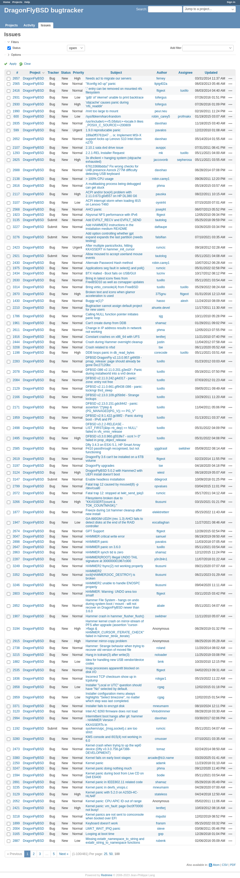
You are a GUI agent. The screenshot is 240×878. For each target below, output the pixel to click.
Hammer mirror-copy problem (106, 641)
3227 (16, 227)
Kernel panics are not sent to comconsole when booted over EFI (115, 816)
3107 (16, 202)
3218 (16, 816)
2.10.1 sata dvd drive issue (104, 148)
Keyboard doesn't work (102, 823)
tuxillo (184, 90)
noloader (161, 655)
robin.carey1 (161, 179)
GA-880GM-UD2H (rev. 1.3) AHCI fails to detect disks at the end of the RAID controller (114, 522)
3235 (16, 787)
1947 (16, 522)
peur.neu (161, 111)
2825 (16, 160)
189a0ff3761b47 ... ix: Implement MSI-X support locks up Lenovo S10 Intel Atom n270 (113, 138)
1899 (16, 823)
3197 (16, 466)
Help (27, 2)
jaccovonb (161, 160)
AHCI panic (94, 209)
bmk (161, 662)
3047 (16, 536)
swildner (184, 448)
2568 (16, 209)
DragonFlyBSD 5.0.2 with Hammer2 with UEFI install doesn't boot (114, 472)
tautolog (160, 220)
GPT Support (95, 531)
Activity (29, 25)
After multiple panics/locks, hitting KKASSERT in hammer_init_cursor (110, 247)
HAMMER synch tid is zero (104, 552)
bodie (161, 775)
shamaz (160, 323)
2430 (16, 263)
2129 (16, 388)
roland (160, 648)
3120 (16, 711)
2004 (16, 828)
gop (161, 834)
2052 (16, 801)
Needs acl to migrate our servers (108, 78)
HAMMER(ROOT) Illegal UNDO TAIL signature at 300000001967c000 (111, 559)
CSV (225, 864)
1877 (16, 512)
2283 (16, 361)
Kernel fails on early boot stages (108, 758)
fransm (161, 823)
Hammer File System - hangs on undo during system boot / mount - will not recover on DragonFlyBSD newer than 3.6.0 (112, 605)
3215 (16, 655)
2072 (16, 493)
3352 (16, 575)
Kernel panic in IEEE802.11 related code (114, 782)
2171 (16, 407)
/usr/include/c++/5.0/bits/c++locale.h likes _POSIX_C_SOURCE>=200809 (114, 123)
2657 (16, 78)
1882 (16, 662)
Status (16, 47)
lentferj (161, 337)
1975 (16, 268)
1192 (16, 728)
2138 (16, 179)
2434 (16, 273)
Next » (63, 854)
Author (162, 72)
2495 (16, 438)
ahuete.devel (161, 308)
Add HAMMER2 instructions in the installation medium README (109, 227)
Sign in (231, 2)
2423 (16, 247)
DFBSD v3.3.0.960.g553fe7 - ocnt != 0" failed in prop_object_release (113, 438)
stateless (161, 794)
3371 (16, 706)
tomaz (160, 749)
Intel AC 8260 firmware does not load (112, 711)
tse (161, 347)
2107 (16, 148)
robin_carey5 (161, 116)
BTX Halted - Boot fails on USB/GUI (111, 273)
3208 (16, 347)
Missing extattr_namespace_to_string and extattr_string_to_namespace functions (115, 840)
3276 (16, 237)
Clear (27, 63)
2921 (16, 256)
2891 (16, 782)
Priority (78, 72)
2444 (16, 342)
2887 (16, 841)
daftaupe (161, 227)
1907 (16, 616)
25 (105, 854)
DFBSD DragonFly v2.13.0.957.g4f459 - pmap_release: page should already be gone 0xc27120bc (114, 361)
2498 (16, 428)
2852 (16, 606)
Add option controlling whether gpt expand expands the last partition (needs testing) (114, 237)
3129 (16, 794)
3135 (16, 220)
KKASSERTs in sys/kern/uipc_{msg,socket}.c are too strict (111, 728)
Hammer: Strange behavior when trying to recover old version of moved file (115, 648)
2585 (16, 448)
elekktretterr (160, 512)
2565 (16, 84)
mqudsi (161, 816)
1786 (16, 316)
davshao (161, 123)
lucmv (161, 273)
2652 (16, 139)
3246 (16, 585)
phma (161, 186)
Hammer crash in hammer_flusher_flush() (115, 616)
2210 (16, 308)
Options (16, 54)
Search (141, 9)
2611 (16, 330)
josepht (161, 209)
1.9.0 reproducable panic (103, 130)
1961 (16, 323)
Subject (116, 72)
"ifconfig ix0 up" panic (101, 84)
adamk (161, 763)
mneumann (161, 706)
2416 (16, 90)
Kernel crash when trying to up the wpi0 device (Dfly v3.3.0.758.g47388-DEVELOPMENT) (113, 749)
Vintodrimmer (160, 711)
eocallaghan (160, 522)
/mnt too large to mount (102, 111)
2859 (16, 697)
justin (161, 342)
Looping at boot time (100, 834)
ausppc (161, 148)
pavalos (160, 130)
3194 (16, 629)
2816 (16, 186)
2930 (16, 104)
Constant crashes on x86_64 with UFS (113, 337)
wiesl (160, 472)
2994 (16, 718)
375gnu (161, 294)
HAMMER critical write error (105, 536)
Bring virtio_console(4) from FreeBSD (112, 287)
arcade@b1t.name (161, 758)
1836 (16, 678)
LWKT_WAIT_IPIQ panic (103, 828)
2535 (16, 670)
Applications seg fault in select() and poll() (115, 268)
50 (111, 854)
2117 (16, 194)
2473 (16, 749)
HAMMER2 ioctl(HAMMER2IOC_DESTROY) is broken (110, 574)
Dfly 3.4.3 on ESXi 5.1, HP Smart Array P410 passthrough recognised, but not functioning (113, 448)
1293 (16, 153)
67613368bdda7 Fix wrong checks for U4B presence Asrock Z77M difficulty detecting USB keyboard (112, 170)
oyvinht (161, 202)
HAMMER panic (97, 542)
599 (16, 130)
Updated (211, 72)
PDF (233, 864)
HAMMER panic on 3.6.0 (103, 547)
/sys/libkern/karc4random (103, 116)
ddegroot (161, 479)
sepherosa (184, 160)
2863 (16, 552)
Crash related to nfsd (100, 347)
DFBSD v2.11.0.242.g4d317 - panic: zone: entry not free (111, 380)
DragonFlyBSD (33, 78)
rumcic (160, 247)
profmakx (184, 116)
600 (16, 116)
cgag (160, 687)
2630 (16, 280)
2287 (16, 559)
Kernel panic (94, 763)
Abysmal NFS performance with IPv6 (111, 215)
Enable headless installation (105, 479)
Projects (17, 2)
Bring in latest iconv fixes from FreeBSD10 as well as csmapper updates (115, 280)
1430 (16, 301)
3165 (16, 834)
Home (6, 2)
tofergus (160, 97)
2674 (16, 531)
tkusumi (160, 502)
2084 (16, 380)
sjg (161, 316)
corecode (160, 352)
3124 (16, 472)
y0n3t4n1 (160, 559)
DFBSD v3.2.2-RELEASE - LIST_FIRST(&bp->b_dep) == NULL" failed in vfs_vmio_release (111, 427)
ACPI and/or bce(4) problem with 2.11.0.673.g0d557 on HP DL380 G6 (111, 194)
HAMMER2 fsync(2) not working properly (114, 566)
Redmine (106, 875)
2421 (16, 808)
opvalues (161, 486)
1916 (16, 337)
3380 (16, 758)
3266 (16, 502)
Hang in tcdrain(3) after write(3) (107, 655)
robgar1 (160, 678)
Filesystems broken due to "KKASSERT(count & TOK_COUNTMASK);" (104, 501)
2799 (16, 486)
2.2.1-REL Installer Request (105, 153)
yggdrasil (161, 448)
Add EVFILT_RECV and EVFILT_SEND (113, 220)
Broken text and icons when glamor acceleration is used (110, 294)
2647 (16, 547)
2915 (16, 641)
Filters (15, 42)
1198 (16, 352)
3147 (16, 479)
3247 (16, 768)
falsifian (160, 237)
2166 (16, 397)
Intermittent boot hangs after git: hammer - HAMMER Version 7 (114, 718)
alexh (184, 301)
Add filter (175, 47)
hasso (161, 301)
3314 (16, 287)
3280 (16, 739)
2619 (16, 459)
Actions (230, 78)
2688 (16, 170)
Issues (46, 25)
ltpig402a (160, 84)
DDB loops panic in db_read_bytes (110, 352)
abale (161, 606)
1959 (16, 417)
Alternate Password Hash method (109, 263)
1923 (16, 215)
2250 (16, 763)
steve (161, 828)
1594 (16, 775)
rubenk (161, 841)
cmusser (161, 739)
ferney (160, 78)
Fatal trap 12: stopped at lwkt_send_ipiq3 (114, 493)
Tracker (53, 72)
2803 (16, 593)
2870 (16, 294)
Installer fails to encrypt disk (105, 706)
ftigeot (160, 90)
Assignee (186, 72)
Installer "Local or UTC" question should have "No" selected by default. (114, 687)
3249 (16, 566)
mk (161, 153)
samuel (161, 536)
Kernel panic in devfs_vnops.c (107, 787)
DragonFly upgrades (100, 466)
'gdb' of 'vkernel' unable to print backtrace (114, 97)
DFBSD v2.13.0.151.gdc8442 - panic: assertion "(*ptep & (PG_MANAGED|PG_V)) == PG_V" (112, 407)
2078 (16, 371)
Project (35, 72)
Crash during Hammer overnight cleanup (114, 342)
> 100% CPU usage (100, 179)
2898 (16, 542)
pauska (161, 194)
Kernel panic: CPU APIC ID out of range (114, 801)
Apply (13, 63)
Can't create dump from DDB (106, 323)
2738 (16, 648)
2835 (16, 123)
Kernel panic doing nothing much (109, 768)
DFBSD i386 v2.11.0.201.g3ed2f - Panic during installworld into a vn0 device (114, 371)
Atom (216, 864)
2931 (16, 97)
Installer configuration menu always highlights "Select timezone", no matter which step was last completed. (113, 697)
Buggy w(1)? (94, 301)
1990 (16, 111)
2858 (16, 687)
